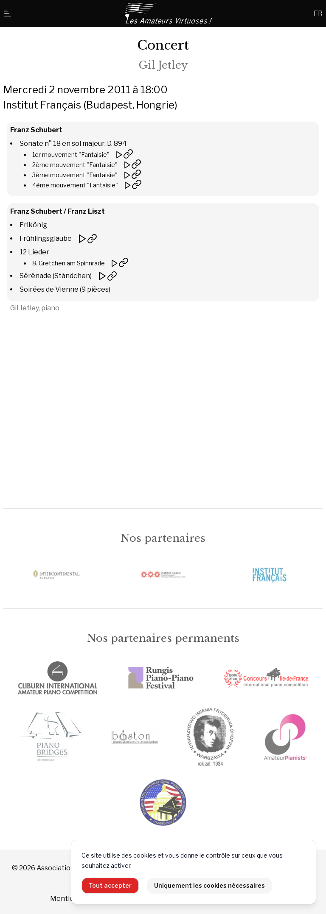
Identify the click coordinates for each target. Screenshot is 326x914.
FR (318, 13)
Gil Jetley (163, 65)
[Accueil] (169, 13)
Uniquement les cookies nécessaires (209, 885)
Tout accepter (110, 885)
